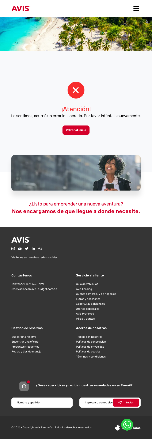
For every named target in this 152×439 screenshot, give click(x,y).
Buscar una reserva (23, 336)
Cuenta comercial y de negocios (96, 293)
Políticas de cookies (88, 351)
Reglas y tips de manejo (26, 351)
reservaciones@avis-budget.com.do (34, 289)
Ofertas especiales (87, 308)
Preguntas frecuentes (25, 346)
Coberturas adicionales (90, 303)
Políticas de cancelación (91, 341)
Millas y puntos (85, 318)
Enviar (125, 402)
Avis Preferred (85, 313)
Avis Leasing (84, 289)
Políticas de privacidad (90, 346)
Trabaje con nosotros (89, 336)
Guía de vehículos (87, 284)
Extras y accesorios (88, 298)
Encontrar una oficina (24, 341)
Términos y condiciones (91, 356)
